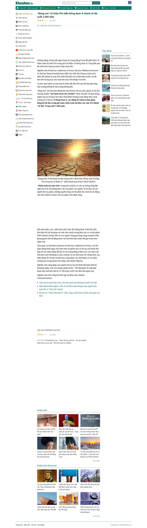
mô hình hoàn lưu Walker (62, 343)
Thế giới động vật (65, 8)
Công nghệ (33, 8)
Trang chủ (21, 8)
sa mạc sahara (81, 340)
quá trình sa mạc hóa (44, 343)
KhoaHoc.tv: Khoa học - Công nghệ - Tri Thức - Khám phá (26, 3)
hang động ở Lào (51, 340)
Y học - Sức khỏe (109, 8)
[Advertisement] (68, 43)
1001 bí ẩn (95, 8)
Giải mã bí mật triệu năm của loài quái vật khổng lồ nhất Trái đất (68, 282)
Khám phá (43, 25)
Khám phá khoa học (48, 8)
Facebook (41, 525)
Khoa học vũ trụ (81, 8)
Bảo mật (27, 525)
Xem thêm (96, 460)
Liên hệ (33, 525)
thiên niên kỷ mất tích (66, 340)
